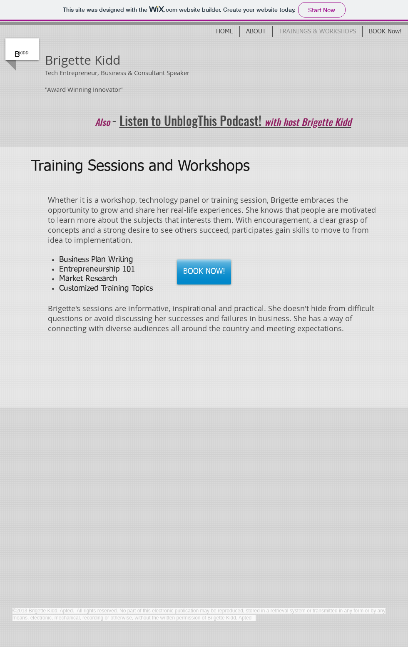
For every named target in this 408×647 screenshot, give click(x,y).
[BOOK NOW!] (204, 271)
